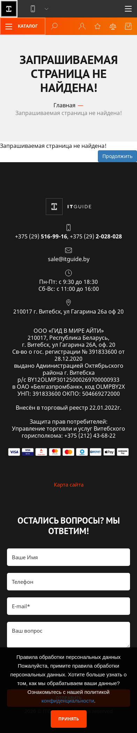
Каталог (19, 27)
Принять (68, 719)
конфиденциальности (68, 701)
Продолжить (117, 156)
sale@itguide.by (68, 259)
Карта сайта (69, 484)
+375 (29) (41, 236)
